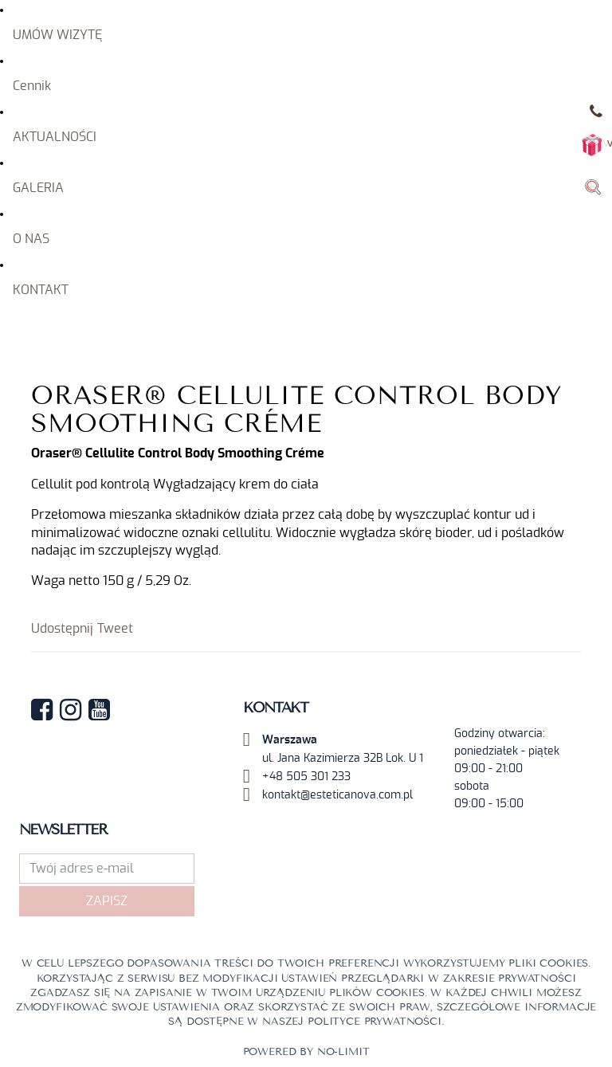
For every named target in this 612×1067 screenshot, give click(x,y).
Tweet (115, 628)
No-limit (343, 1051)
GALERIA (38, 188)
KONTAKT (41, 290)
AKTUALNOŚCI (54, 137)
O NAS (31, 239)
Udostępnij (62, 628)
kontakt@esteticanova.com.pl (337, 795)
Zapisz (107, 901)
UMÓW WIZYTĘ (57, 35)
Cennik (32, 86)
